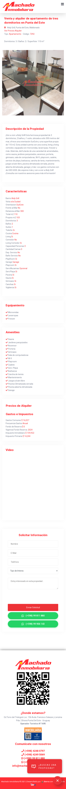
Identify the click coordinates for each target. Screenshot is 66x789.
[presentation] (25, 597)
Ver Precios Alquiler (13, 31)
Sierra (45, 781)
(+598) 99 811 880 (33, 615)
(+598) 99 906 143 (33, 624)
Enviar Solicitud (33, 607)
